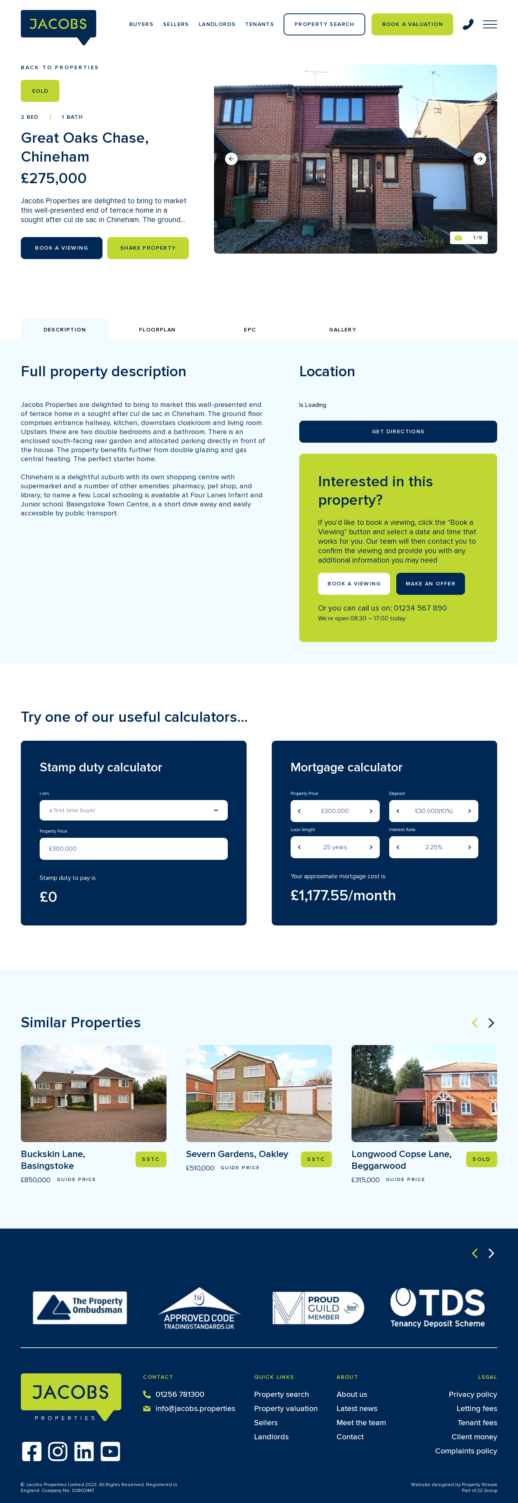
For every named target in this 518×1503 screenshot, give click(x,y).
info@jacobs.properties (189, 1408)
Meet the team (361, 1423)
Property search (281, 1394)
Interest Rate (402, 830)
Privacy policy (473, 1394)
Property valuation (286, 1409)
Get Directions (398, 431)
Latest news (357, 1409)
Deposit (397, 793)
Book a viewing (354, 583)
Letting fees (477, 1409)
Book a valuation (412, 24)
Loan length (303, 830)
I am (44, 793)
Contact (350, 1437)
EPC (250, 329)
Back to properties (60, 67)
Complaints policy (466, 1451)
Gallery (342, 329)
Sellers (176, 24)
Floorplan (157, 329)
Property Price (53, 831)
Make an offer (431, 583)
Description (65, 329)
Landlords (217, 24)
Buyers (141, 24)
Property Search (325, 24)
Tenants (259, 24)
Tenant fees (477, 1423)
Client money (474, 1437)
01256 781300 (173, 1393)
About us (352, 1394)
